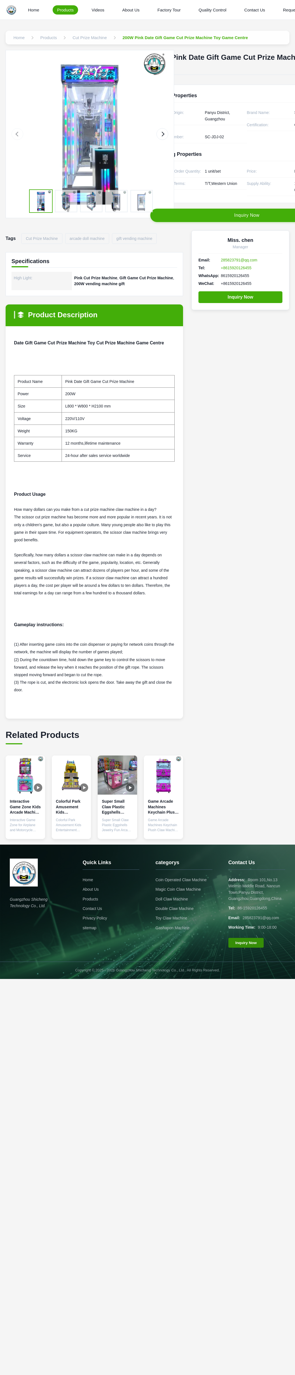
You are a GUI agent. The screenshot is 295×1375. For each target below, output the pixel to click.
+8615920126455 (236, 268)
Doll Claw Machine (172, 899)
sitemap (89, 928)
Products (65, 10)
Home (33, 10)
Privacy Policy (95, 918)
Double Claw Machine (175, 908)
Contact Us (254, 10)
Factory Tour (169, 10)
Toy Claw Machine (172, 918)
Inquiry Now (240, 297)
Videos (98, 10)
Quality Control (212, 10)
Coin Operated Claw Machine (181, 880)
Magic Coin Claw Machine (178, 889)
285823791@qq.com (239, 260)
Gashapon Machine (172, 928)
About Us (131, 10)
